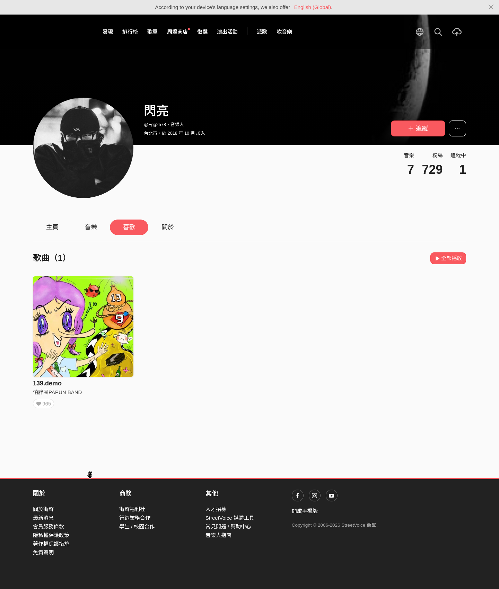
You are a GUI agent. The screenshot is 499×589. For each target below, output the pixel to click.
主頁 (52, 227)
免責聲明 (43, 552)
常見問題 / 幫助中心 (228, 526)
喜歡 (129, 227)
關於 (167, 227)
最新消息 (43, 518)
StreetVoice (61, 31)
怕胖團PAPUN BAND (57, 392)
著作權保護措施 (51, 544)
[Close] (491, 7)
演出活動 (227, 32)
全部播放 (448, 258)
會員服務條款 (48, 526)
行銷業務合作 (134, 518)
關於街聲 (43, 509)
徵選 (202, 32)
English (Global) (312, 7)
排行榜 (130, 32)
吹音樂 (284, 32)
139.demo (47, 383)
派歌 (262, 32)
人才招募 (215, 509)
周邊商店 (178, 31)
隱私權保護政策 (51, 535)
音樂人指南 (218, 535)
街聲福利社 (132, 509)
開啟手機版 (305, 511)
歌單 (152, 32)
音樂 (91, 227)
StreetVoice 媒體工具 (229, 518)
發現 (108, 32)
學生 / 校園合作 (137, 526)
